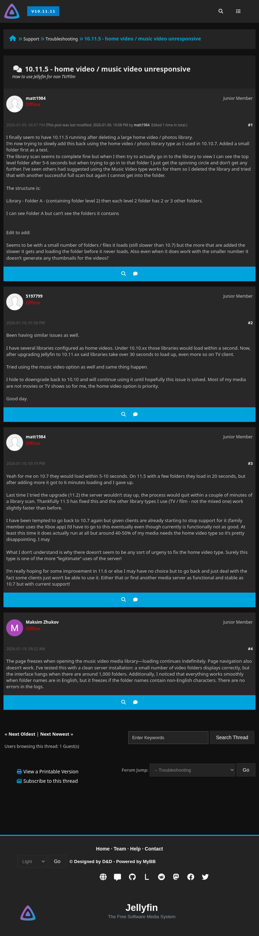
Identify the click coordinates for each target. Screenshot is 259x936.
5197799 (34, 296)
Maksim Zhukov (42, 622)
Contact (154, 849)
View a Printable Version (50, 771)
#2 (250, 322)
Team (120, 849)
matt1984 (36, 98)
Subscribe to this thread (50, 781)
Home (103, 849)
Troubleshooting (62, 39)
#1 (250, 124)
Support (31, 39)
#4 (250, 648)
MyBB (149, 861)
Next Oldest (21, 734)
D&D (107, 861)
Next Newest (54, 734)
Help (135, 849)
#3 (250, 463)
